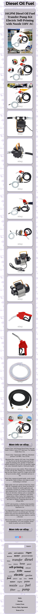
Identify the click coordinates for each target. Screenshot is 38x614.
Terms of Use (20, 610)
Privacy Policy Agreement (20, 607)
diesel (29, 559)
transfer (17, 559)
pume (27, 581)
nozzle (13, 585)
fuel (28, 585)
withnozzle (28, 568)
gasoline (28, 575)
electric (18, 574)
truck (31, 578)
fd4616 (15, 578)
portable (12, 571)
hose (22, 563)
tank (20, 578)
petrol (29, 564)
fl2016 (15, 564)
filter (12, 589)
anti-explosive (19, 553)
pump (25, 589)
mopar (18, 590)
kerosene (9, 556)
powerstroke (27, 555)
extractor (10, 576)
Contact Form (20, 604)
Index (20, 598)
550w (25, 578)
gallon (10, 553)
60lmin (8, 561)
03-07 (21, 586)
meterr (12, 582)
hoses (10, 564)
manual (27, 571)
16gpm (29, 552)
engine (19, 582)
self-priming (16, 567)
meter (17, 555)
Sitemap (19, 601)
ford (9, 578)
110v (19, 570)
